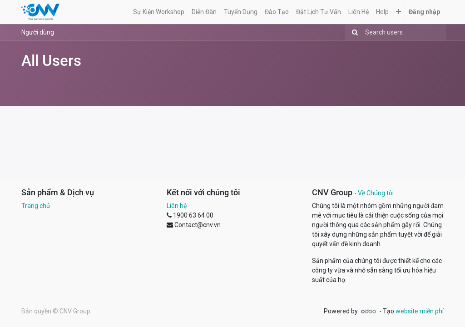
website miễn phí (420, 311)
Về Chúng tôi (376, 193)
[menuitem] (158, 12)
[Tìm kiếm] (353, 32)
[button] (398, 12)
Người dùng (37, 32)
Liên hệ (177, 205)
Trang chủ (35, 205)
